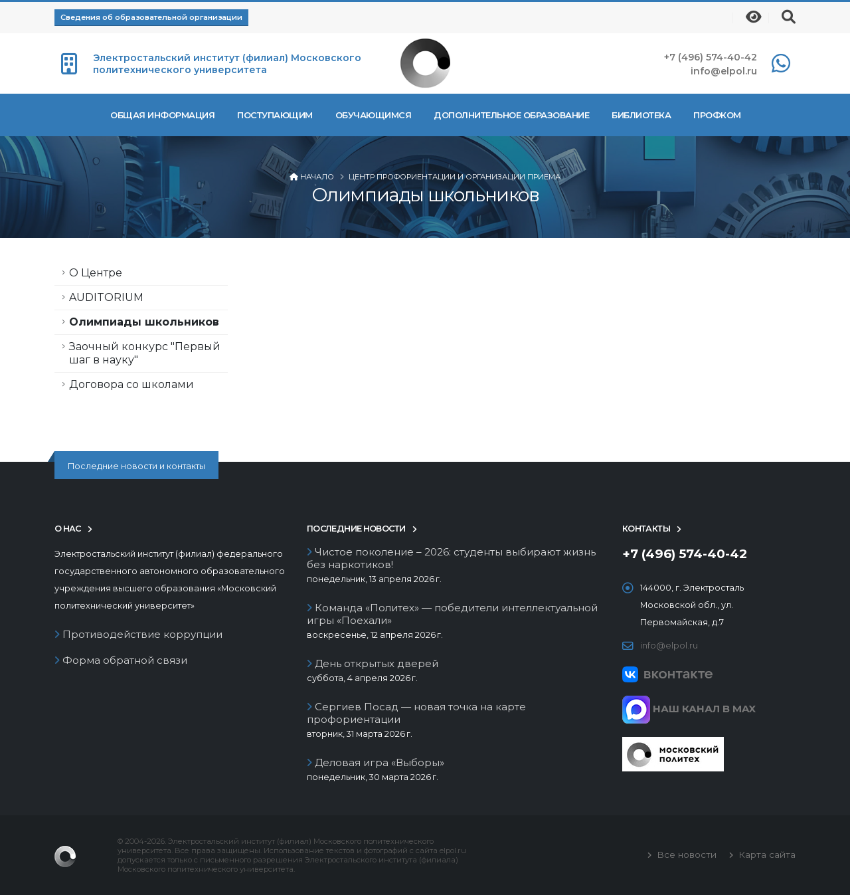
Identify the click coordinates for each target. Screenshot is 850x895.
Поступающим (275, 115)
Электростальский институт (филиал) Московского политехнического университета (227, 64)
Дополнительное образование (511, 115)
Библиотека (641, 115)
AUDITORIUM (106, 297)
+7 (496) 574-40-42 (710, 57)
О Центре (95, 272)
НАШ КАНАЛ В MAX (689, 708)
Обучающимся (373, 115)
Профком (717, 115)
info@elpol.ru (724, 71)
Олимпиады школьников (144, 322)
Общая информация (162, 115)
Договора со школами (131, 384)
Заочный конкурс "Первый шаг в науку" (144, 353)
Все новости (685, 854)
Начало (317, 176)
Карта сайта (766, 854)
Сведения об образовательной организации (151, 17)
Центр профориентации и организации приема (454, 176)
